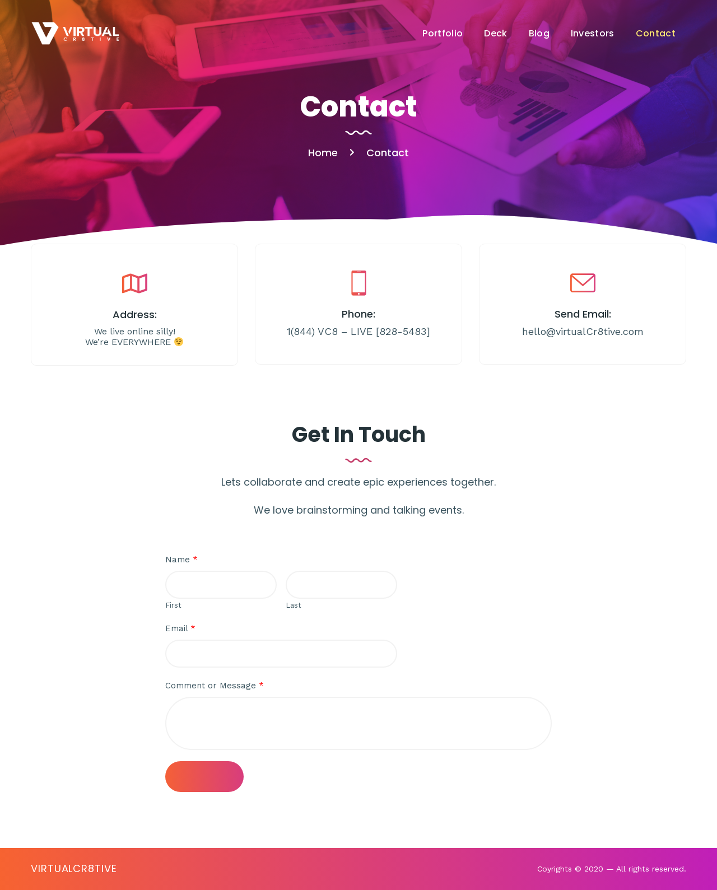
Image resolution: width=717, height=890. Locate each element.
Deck (495, 33)
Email (180, 628)
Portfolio (442, 33)
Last (293, 605)
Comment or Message (214, 686)
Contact (656, 33)
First (173, 605)
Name (181, 559)
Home (323, 153)
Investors (592, 33)
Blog (539, 33)
